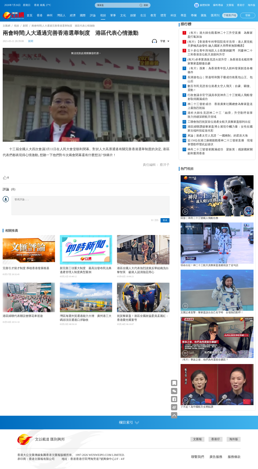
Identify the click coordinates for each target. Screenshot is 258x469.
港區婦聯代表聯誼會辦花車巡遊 (23, 315)
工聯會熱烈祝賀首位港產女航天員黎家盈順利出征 (219, 121)
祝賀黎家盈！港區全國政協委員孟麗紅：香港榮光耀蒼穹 (143, 317)
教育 (153, 15)
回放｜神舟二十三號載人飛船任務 (199, 218)
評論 (93, 15)
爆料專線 (218, 5)
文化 (123, 15)
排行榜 (186, 24)
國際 (83, 15)
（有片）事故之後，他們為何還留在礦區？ (204, 359)
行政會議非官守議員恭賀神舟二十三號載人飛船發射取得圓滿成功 (220, 96)
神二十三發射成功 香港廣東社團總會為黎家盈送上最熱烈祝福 (220, 105)
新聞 (25, 25)
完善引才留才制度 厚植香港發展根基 (26, 268)
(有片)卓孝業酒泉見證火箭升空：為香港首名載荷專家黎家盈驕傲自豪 (220, 61)
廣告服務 (215, 457)
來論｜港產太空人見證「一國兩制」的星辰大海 (218, 135)
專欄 (194, 15)
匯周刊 (215, 15)
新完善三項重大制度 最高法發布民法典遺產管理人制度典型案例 (85, 270)
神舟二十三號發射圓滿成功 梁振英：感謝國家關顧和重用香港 (220, 151)
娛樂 (133, 15)
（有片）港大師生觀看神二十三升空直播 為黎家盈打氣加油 (220, 34)
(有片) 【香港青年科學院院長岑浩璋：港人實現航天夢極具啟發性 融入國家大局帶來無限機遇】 (220, 43)
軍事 (113, 15)
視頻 (103, 15)
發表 (165, 220)
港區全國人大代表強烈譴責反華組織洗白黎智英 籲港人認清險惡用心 (143, 270)
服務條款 (234, 457)
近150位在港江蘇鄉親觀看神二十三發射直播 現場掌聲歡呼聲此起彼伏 (220, 142)
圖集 (204, 15)
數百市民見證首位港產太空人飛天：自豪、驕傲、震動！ (220, 88)
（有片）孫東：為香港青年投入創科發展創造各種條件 (220, 70)
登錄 (247, 15)
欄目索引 (129, 422)
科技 (173, 15)
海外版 (251, 5)
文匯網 (6, 25)
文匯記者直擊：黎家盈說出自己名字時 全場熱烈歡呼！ (212, 312)
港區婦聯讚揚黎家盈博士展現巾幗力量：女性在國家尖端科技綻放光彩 (220, 128)
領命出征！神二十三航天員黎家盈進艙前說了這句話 (209, 265)
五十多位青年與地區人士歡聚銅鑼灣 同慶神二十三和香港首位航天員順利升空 (220, 52)
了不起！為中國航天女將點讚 (197, 406)
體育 (163, 15)
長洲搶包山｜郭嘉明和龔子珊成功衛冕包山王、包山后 (220, 79)
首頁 (29, 15)
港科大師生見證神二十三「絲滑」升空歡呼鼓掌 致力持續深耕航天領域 (220, 114)
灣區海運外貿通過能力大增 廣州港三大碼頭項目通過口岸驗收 (85, 317)
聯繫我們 (197, 457)
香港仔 (241, 5)
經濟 (73, 15)
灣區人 (61, 15)
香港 (39, 15)
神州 (49, 15)
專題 (183, 15)
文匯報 (230, 5)
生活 (143, 15)
